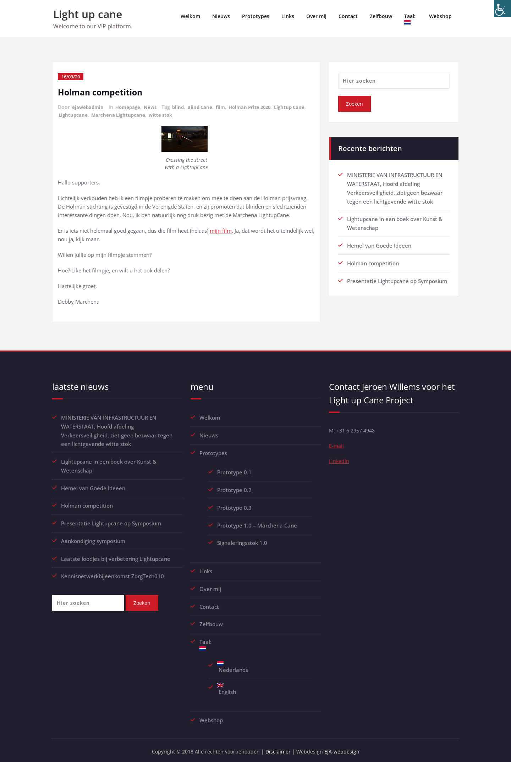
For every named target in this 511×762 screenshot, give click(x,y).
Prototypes (255, 16)
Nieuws (221, 16)
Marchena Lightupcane (156, 114)
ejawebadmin (88, 107)
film (226, 107)
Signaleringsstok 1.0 (242, 541)
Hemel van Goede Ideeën (379, 243)
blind (182, 107)
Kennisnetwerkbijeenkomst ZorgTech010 (112, 573)
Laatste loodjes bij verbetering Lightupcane (115, 555)
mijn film (221, 230)
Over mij (316, 16)
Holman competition (101, 92)
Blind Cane (205, 107)
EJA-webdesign (344, 747)
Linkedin (339, 462)
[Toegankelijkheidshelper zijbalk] (502, 8)
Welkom (190, 16)
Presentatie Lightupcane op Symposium (397, 278)
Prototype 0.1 (234, 471)
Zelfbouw (381, 16)
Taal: (410, 18)
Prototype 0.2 (234, 488)
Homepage (130, 107)
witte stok (200, 114)
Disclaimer (279, 747)
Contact (348, 16)
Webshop (440, 16)
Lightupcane (109, 114)
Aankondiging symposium (93, 538)
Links (287, 16)
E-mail (336, 446)
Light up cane (87, 14)
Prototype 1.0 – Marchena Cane (257, 523)
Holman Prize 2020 (258, 107)
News (153, 107)
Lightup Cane (75, 114)
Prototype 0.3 (235, 506)
